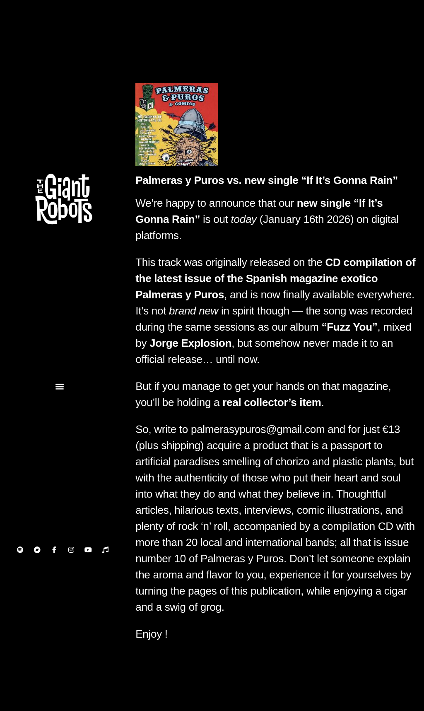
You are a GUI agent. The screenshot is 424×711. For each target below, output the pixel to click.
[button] (59, 386)
